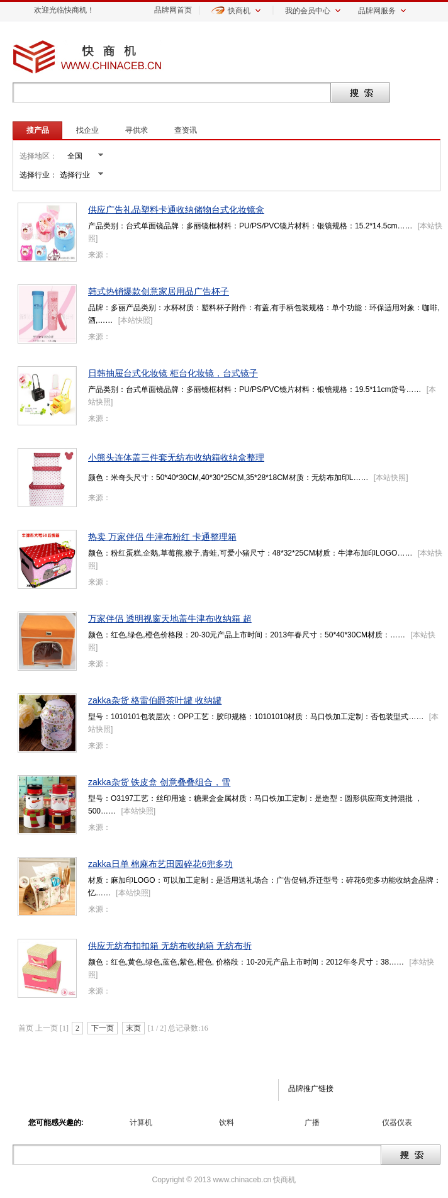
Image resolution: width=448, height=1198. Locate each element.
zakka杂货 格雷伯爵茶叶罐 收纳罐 (154, 700)
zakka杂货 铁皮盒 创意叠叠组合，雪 (159, 782)
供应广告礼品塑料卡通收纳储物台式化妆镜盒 (176, 209)
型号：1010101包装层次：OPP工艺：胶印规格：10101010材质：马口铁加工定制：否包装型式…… (255, 716)
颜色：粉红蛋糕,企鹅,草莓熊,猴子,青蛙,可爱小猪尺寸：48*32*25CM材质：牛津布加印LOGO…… (250, 553)
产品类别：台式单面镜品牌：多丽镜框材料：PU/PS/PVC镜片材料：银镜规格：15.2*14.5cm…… (250, 225)
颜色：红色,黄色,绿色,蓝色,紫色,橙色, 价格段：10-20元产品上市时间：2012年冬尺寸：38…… (246, 962)
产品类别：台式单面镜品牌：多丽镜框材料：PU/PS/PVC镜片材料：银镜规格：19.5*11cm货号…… (254, 389)
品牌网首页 (173, 10)
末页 (133, 1028)
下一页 (102, 1028)
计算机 (141, 1122)
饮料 (226, 1122)
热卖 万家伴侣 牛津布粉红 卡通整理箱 (162, 537)
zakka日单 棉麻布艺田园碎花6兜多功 (160, 864)
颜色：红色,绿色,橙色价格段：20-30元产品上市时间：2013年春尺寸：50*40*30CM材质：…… (246, 634)
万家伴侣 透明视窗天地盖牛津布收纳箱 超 (170, 618)
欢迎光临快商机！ (64, 10)
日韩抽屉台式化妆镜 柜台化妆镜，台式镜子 (173, 373)
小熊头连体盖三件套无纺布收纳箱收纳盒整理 (176, 457)
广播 (312, 1122)
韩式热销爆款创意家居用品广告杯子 (158, 291)
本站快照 (135, 320)
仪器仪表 (397, 1122)
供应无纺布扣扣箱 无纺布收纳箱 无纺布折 (170, 946)
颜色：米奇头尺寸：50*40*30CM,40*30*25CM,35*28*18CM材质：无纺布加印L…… (228, 477)
